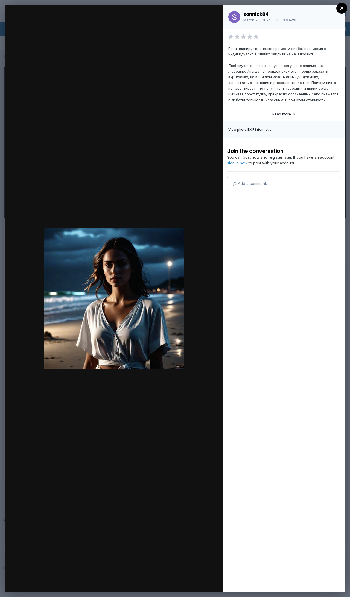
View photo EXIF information (250, 129)
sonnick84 (256, 14)
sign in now (237, 163)
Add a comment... (251, 183)
